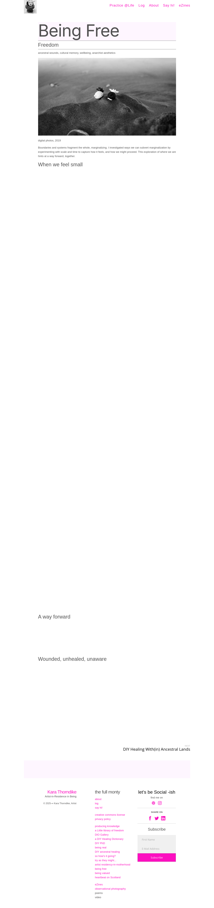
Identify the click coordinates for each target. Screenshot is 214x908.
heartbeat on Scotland (107, 877)
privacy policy (103, 819)
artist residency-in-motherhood (112, 864)
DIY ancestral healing (107, 851)
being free (101, 868)
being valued (102, 873)
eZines (99, 884)
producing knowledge (107, 826)
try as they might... (105, 860)
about (98, 799)
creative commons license (110, 814)
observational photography (110, 888)
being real (100, 847)
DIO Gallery (101, 834)
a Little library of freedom (109, 830)
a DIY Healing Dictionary (109, 839)
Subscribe (157, 857)
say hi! (98, 807)
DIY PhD (100, 843)
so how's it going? (105, 856)
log (96, 803)
